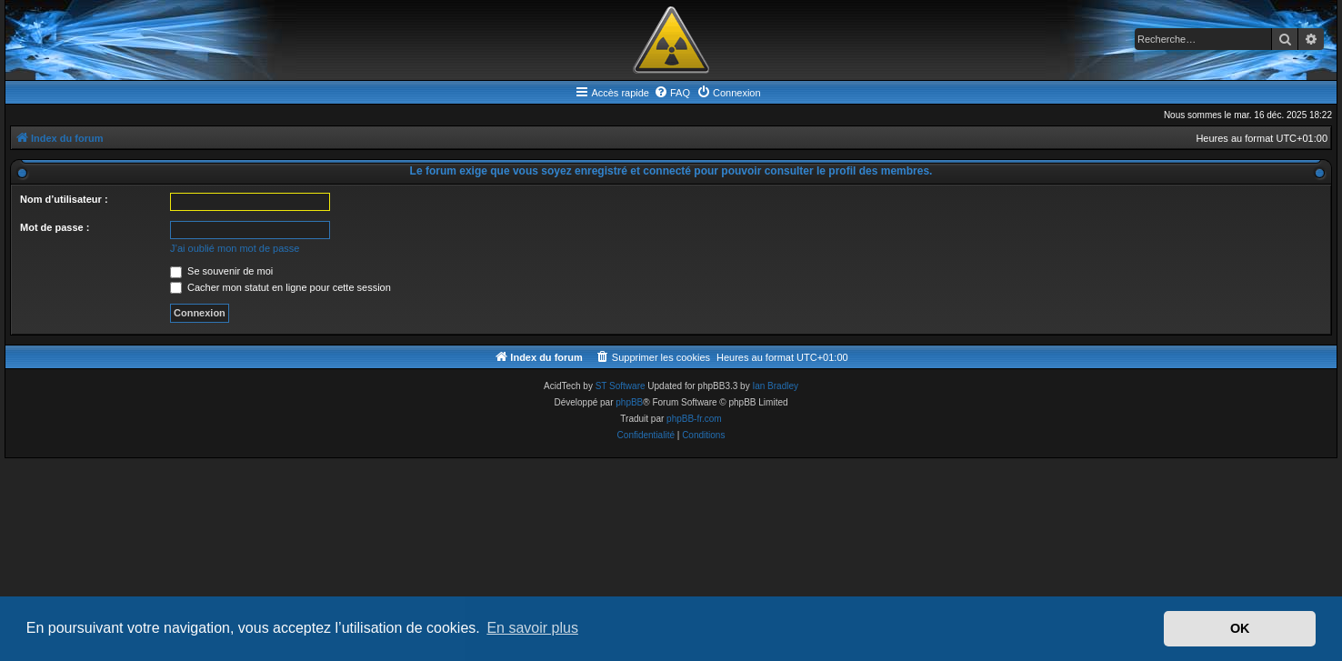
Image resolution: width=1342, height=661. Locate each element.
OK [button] (1240, 628)
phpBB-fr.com (694, 419)
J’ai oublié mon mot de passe (234, 248)
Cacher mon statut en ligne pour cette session (280, 287)
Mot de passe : (54, 227)
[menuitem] (672, 93)
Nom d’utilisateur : (64, 199)
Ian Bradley (775, 386)
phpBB (629, 402)
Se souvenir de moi (221, 270)
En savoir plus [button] (532, 628)
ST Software (621, 386)
